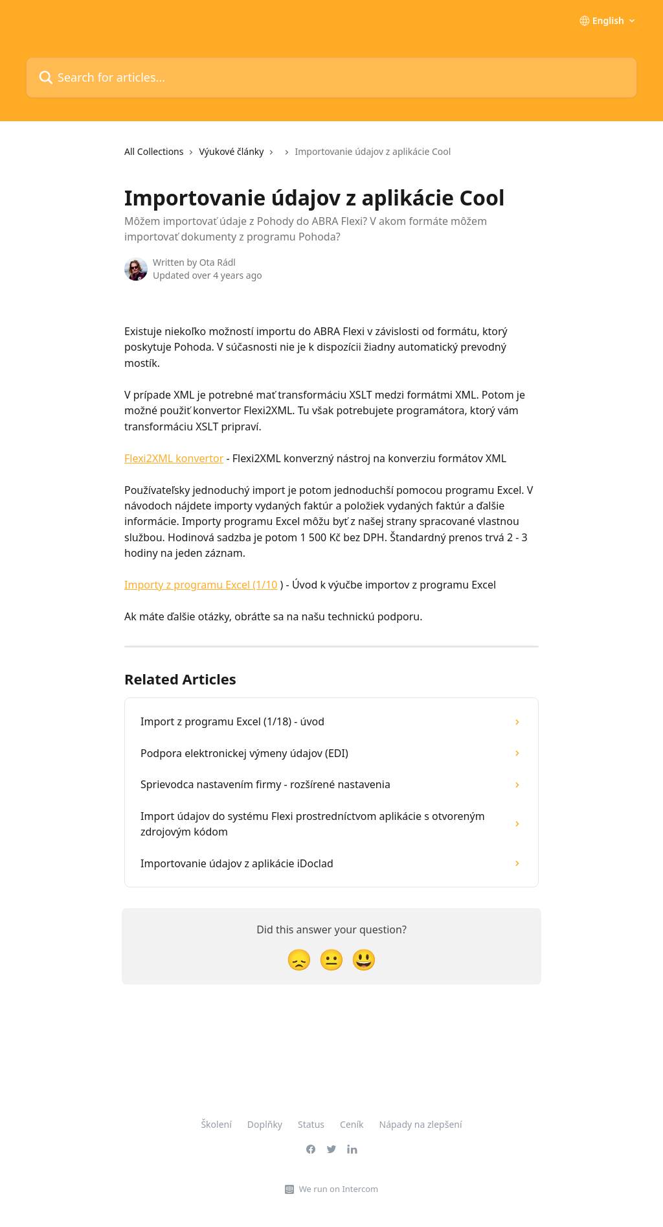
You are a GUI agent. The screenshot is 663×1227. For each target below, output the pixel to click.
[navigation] (287, 157)
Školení (216, 1124)
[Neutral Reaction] (331, 959)
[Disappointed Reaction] (299, 959)
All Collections (153, 151)
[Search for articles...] (331, 77)
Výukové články (231, 151)
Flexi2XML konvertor (173, 458)
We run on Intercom (338, 1189)
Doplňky (264, 1124)
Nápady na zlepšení (420, 1124)
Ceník (351, 1124)
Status (311, 1124)
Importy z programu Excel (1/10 (200, 585)
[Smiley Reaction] (364, 959)
